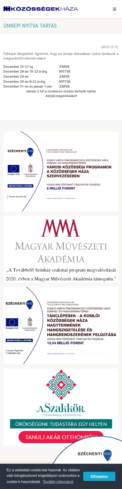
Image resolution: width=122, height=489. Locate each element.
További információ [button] (58, 482)
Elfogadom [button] (99, 476)
